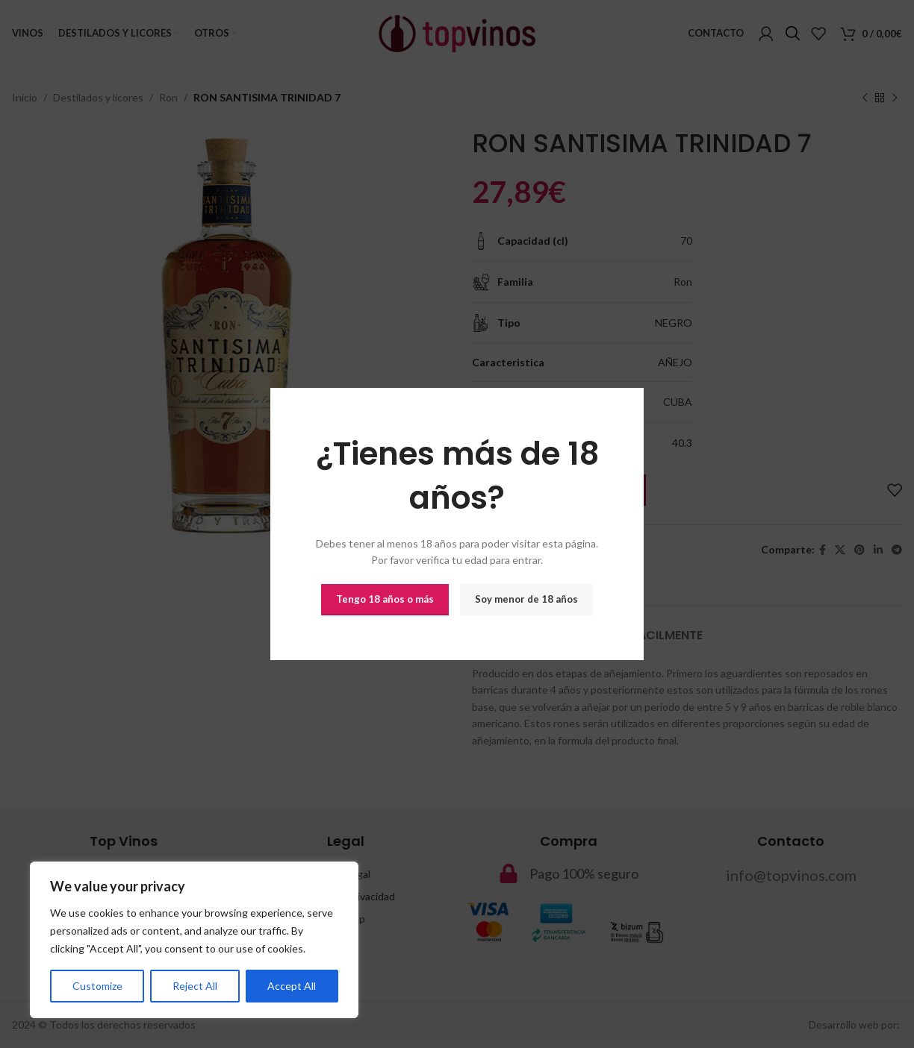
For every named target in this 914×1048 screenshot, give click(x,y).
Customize (97, 985)
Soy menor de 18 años (526, 599)
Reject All (194, 985)
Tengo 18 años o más (385, 599)
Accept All (291, 985)
